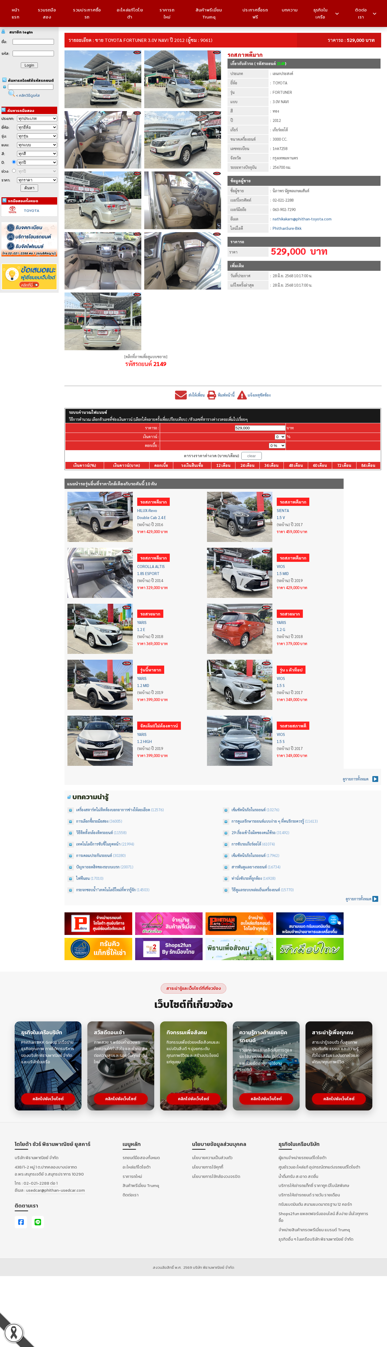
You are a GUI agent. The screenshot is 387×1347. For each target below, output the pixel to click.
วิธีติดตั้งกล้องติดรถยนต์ (95, 832)
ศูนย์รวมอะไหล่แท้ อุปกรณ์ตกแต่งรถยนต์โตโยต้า (319, 1167)
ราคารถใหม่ (166, 13)
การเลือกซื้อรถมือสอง (92, 821)
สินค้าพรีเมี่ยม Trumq (209, 13)
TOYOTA (31, 210)
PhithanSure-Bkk (287, 228)
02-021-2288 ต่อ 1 (40, 1183)
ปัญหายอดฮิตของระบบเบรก (98, 866)
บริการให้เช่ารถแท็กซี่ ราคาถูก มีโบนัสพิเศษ (314, 1186)
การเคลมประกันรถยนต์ (94, 855)
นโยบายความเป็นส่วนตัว (212, 1158)
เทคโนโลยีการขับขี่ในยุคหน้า (98, 843)
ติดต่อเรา (365, 13)
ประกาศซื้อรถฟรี (255, 13)
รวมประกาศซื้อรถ (87, 13)
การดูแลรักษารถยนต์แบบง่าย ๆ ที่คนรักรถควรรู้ (268, 821)
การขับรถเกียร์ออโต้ (247, 843)
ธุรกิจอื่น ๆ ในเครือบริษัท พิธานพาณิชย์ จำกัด (316, 1239)
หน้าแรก (15, 13)
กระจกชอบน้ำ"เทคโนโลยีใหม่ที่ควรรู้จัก (106, 889)
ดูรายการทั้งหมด (356, 778)
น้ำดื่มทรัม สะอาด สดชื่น (298, 1176)
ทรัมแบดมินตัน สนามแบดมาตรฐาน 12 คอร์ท (315, 1204)
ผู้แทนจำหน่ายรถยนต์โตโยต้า (302, 1158)
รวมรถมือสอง (47, 13)
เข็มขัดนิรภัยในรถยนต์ (249, 809)
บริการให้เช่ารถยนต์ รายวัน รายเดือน (309, 1195)
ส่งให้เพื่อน (197, 394)
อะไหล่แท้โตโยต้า (130, 13)
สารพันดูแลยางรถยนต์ (250, 866)
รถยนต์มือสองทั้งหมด (141, 1158)
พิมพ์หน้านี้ (226, 394)
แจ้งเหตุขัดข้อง (259, 394)
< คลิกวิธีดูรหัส (28, 95)
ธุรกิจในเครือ (326, 13)
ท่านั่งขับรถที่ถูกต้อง (247, 878)
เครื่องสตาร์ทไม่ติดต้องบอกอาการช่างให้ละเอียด (113, 809)
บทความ (290, 9)
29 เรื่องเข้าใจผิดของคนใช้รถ (254, 832)
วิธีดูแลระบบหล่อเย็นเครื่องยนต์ (256, 889)
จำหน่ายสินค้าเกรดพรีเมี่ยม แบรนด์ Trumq (314, 1230)
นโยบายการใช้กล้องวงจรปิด (216, 1176)
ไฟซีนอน (83, 878)
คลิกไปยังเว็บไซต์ (48, 1099)
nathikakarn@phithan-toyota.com (302, 218)
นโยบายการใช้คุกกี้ (207, 1167)
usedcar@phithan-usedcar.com (55, 1190)
